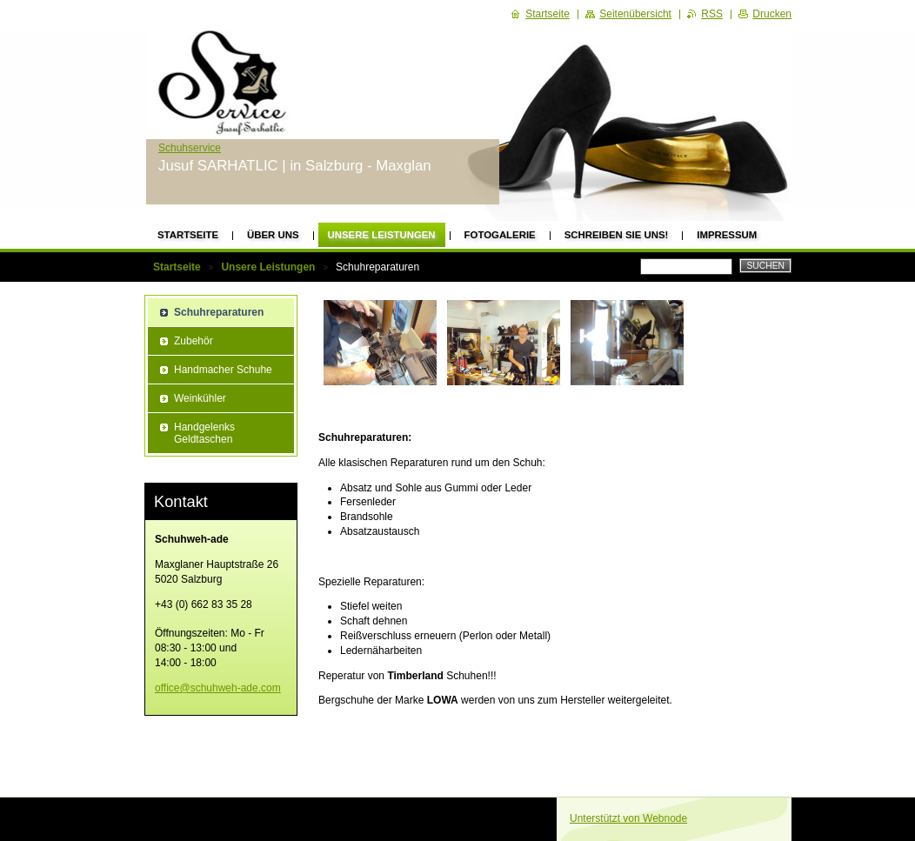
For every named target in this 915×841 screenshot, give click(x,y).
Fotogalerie (500, 235)
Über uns (273, 235)
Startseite (187, 235)
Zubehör (193, 341)
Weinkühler (200, 398)
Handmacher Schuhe (223, 370)
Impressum (727, 235)
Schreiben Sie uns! (616, 235)
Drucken (771, 14)
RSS (712, 14)
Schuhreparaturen (219, 312)
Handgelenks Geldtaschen (204, 433)
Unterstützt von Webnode (628, 818)
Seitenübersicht (635, 14)
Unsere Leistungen (382, 235)
